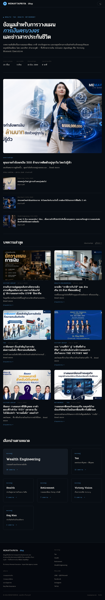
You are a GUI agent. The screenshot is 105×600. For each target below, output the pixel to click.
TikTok (56, 586)
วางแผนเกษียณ (8, 579)
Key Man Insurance (9, 586)
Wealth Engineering (60, 565)
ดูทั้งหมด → (98, 243)
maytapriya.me (91, 595)
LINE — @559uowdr (61, 575)
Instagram (57, 582)
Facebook (57, 579)
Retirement (58, 561)
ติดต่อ (100, 595)
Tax (55, 554)
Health (56, 558)
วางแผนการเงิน (8, 575)
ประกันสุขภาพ (7, 582)
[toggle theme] (99, 4)
